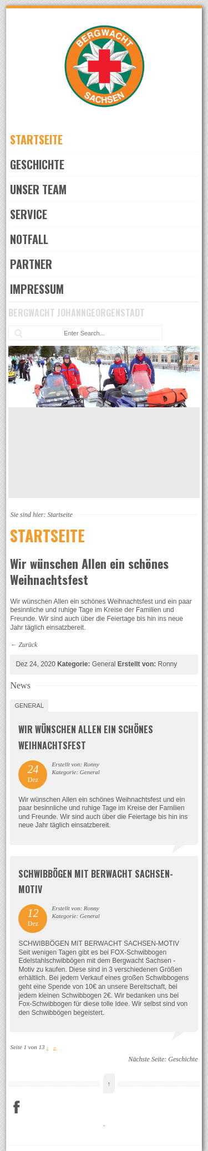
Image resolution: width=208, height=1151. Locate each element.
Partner (31, 264)
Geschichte (37, 164)
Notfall (29, 239)
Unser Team (38, 189)
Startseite (36, 139)
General (29, 705)
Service (28, 214)
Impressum (37, 289)
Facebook (16, 1107)
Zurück (27, 645)
